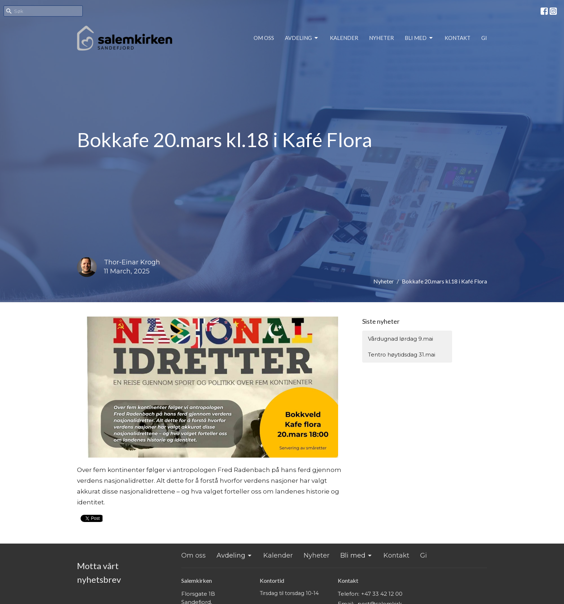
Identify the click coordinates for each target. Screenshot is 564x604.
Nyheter (381, 38)
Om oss (264, 38)
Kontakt (457, 38)
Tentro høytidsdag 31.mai (401, 354)
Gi (484, 38)
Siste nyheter (381, 321)
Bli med (419, 38)
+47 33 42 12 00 (381, 593)
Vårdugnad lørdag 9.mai (400, 338)
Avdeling (302, 38)
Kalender (344, 38)
